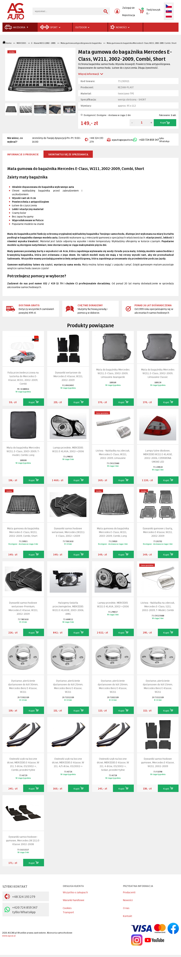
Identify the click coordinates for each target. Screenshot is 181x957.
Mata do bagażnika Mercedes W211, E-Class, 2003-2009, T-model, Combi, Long (23, 451)
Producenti (129, 892)
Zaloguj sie (128, 7)
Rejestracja (128, 15)
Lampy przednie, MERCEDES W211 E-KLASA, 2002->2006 (68, 449)
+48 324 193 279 (94, 139)
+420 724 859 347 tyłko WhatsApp (21, 909)
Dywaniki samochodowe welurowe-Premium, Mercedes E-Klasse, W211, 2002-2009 (23, 608)
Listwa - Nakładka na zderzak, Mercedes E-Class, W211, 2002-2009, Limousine (113, 454)
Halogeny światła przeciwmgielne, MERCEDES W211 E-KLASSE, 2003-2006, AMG (68, 608)
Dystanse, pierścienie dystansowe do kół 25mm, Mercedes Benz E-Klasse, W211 (68, 686)
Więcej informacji (88, 74)
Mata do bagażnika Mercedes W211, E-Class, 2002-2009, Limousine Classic (157, 373)
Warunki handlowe (73, 900)
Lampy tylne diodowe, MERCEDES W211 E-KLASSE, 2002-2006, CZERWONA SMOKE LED (158, 455)
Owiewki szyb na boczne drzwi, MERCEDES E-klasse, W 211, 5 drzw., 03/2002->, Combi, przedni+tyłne (23, 764)
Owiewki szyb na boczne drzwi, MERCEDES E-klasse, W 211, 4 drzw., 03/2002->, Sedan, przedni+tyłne (113, 764)
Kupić (165, 122)
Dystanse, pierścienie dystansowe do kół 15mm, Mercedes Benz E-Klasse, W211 (158, 686)
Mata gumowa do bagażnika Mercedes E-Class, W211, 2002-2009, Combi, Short (141, 43)
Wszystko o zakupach (75, 892)
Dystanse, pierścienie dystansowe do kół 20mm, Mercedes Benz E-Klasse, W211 (113, 686)
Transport (68, 912)
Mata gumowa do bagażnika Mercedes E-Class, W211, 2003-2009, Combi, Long (113, 531)
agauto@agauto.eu (120, 139)
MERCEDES (21, 43)
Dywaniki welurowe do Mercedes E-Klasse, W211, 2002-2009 (68, 376)
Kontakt (127, 916)
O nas (126, 908)
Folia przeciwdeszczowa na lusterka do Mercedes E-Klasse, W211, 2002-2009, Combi (23, 377)
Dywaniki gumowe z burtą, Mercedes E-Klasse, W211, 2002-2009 (158, 531)
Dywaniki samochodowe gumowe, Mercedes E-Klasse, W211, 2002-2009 (157, 762)
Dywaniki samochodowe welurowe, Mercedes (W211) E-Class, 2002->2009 (68, 531)
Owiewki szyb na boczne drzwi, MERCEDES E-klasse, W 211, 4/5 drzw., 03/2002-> (68, 762)
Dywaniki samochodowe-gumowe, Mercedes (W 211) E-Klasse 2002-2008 (23, 840)
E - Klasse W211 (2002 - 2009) (43, 43)
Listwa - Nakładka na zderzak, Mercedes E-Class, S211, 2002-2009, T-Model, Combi (158, 606)
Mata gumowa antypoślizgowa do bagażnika (81, 43)
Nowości (128, 900)
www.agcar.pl (9, 935)
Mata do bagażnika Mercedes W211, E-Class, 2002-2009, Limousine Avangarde (113, 373)
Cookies (67, 908)
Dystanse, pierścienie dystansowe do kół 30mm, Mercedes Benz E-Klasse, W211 (23, 686)
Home (7, 43)
